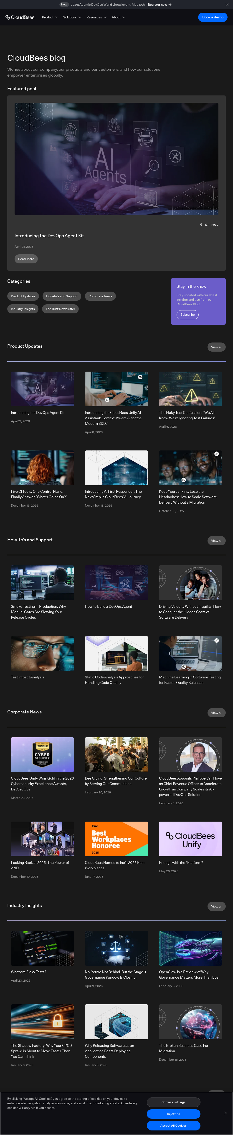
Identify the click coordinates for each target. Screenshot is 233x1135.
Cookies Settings (173, 1103)
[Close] (226, 1114)
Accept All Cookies (173, 1126)
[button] (50, 17)
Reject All (173, 1114)
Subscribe (187, 314)
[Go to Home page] (19, 17)
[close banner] (227, 4)
